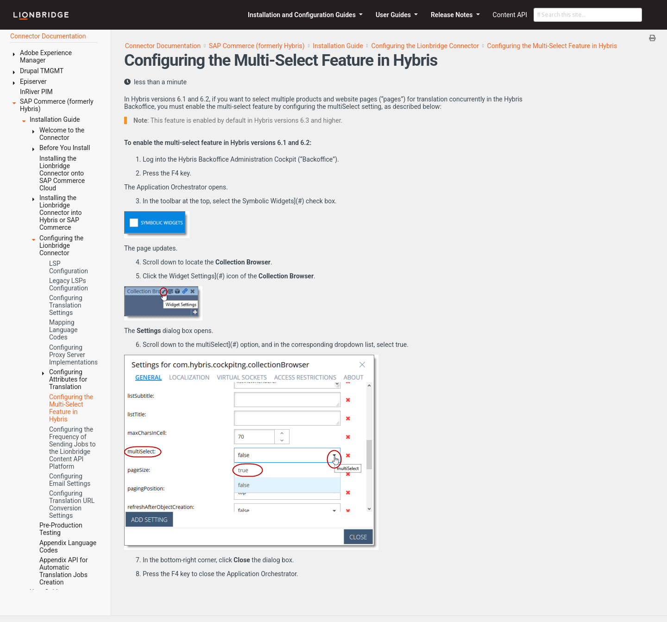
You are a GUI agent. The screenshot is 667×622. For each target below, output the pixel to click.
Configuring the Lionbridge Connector (425, 46)
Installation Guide (338, 46)
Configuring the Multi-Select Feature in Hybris (552, 46)
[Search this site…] (588, 15)
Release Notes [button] (452, 15)
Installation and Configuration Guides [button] (302, 15)
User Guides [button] (394, 15)
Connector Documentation (163, 46)
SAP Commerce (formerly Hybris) (257, 46)
